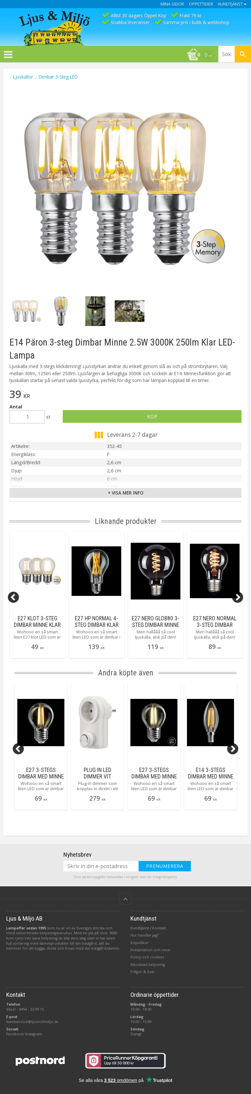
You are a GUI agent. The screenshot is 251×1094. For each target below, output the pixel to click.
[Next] (237, 597)
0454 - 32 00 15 (31, 1009)
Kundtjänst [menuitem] (230, 4)
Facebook (15, 1033)
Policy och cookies (147, 956)
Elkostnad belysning (147, 964)
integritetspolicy (165, 877)
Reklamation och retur (150, 949)
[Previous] (13, 597)
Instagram (33, 1033)
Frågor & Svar (142, 971)
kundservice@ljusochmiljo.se (32, 1021)
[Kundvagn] (107, 55)
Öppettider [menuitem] (201, 4)
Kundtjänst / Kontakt (148, 927)
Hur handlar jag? (144, 935)
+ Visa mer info (125, 493)
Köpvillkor (139, 942)
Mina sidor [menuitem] (172, 4)
